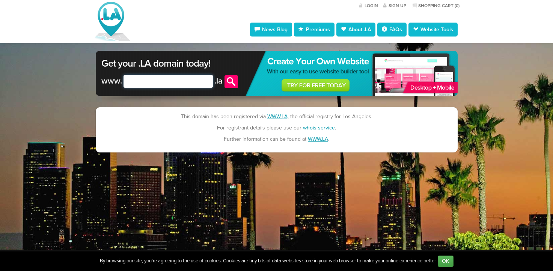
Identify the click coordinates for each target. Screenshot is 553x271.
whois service (319, 128)
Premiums (314, 29)
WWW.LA (277, 116)
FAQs (392, 29)
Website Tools (433, 29)
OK (445, 261)
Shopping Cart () (439, 5)
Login (371, 5)
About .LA (356, 29)
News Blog (271, 29)
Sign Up (397, 5)
